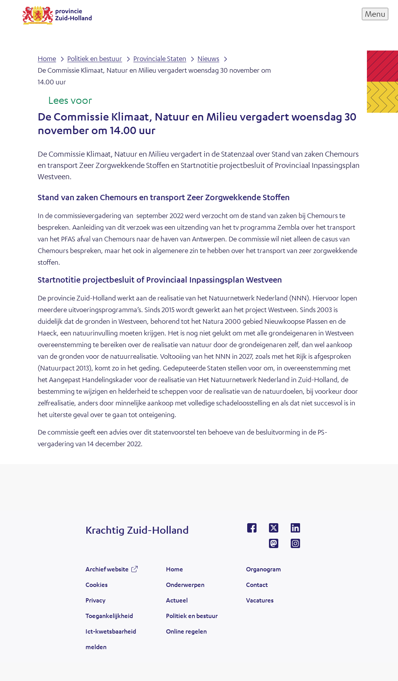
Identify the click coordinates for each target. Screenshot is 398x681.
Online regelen (186, 631)
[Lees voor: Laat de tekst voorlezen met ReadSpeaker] (65, 101)
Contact (257, 584)
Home (174, 569)
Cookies (97, 584)
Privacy (95, 600)
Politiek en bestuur (192, 615)
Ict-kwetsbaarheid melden (111, 638)
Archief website (107, 569)
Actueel (177, 600)
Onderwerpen (185, 584)
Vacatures (260, 600)
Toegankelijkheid (109, 615)
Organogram (263, 569)
